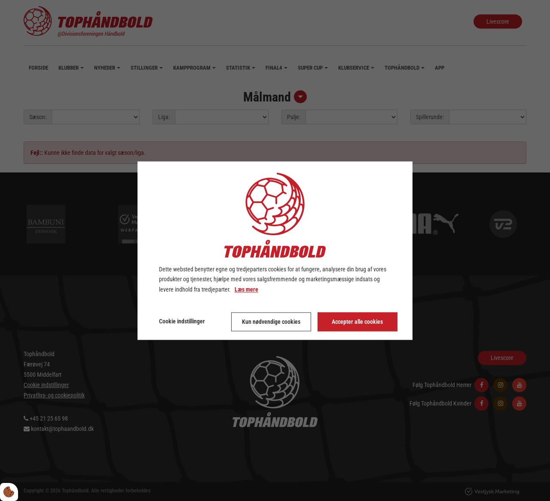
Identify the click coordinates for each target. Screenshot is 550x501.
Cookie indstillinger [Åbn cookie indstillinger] (182, 321)
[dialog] (275, 250)
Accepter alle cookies (357, 321)
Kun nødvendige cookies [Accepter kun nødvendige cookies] (271, 321)
